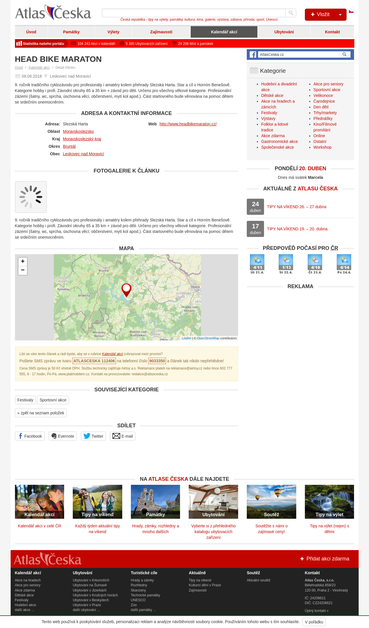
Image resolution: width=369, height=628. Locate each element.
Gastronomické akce (279, 141)
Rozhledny (139, 585)
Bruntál (69, 146)
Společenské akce (277, 147)
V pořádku (314, 622)
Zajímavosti (161, 32)
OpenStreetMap (208, 338)
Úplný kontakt (315, 611)
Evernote (62, 436)
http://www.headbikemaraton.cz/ (188, 124)
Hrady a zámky (142, 580)
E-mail (122, 436)
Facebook (30, 436)
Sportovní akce (53, 400)
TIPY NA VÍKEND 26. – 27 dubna (296, 206)
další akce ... (24, 610)
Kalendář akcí (224, 32)
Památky (71, 32)
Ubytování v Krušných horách (95, 595)
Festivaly (25, 400)
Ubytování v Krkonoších (91, 580)
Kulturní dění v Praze (205, 585)
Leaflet (186, 338)
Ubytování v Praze (87, 605)
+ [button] (22, 262)
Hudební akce (25, 605)
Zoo (134, 605)
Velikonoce (323, 95)
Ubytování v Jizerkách (89, 590)
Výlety (113, 32)
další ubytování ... (86, 610)
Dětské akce (272, 95)
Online (319, 135)
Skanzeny (138, 590)
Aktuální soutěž (258, 580)
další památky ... (143, 610)
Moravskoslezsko (78, 131)
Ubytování (284, 32)
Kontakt (332, 32)
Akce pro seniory (328, 84)
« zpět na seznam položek (41, 413)
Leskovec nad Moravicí (83, 154)
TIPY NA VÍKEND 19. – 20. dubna (297, 229)
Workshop (322, 147)
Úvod (31, 32)
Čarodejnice (324, 101)
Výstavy (268, 118)
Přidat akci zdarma (324, 559)
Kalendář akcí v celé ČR (39, 526)
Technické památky (145, 595)
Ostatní (319, 141)
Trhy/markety (325, 112)
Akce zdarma (273, 135)
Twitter (93, 436)
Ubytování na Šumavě (90, 585)
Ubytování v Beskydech (91, 600)
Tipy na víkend (200, 580)
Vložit (328, 14)
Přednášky (322, 118)
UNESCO (138, 600)
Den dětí (321, 107)
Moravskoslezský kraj (82, 139)
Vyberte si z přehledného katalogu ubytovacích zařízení (213, 532)
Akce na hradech (28, 580)
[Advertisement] (300, 332)
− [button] (22, 270)
